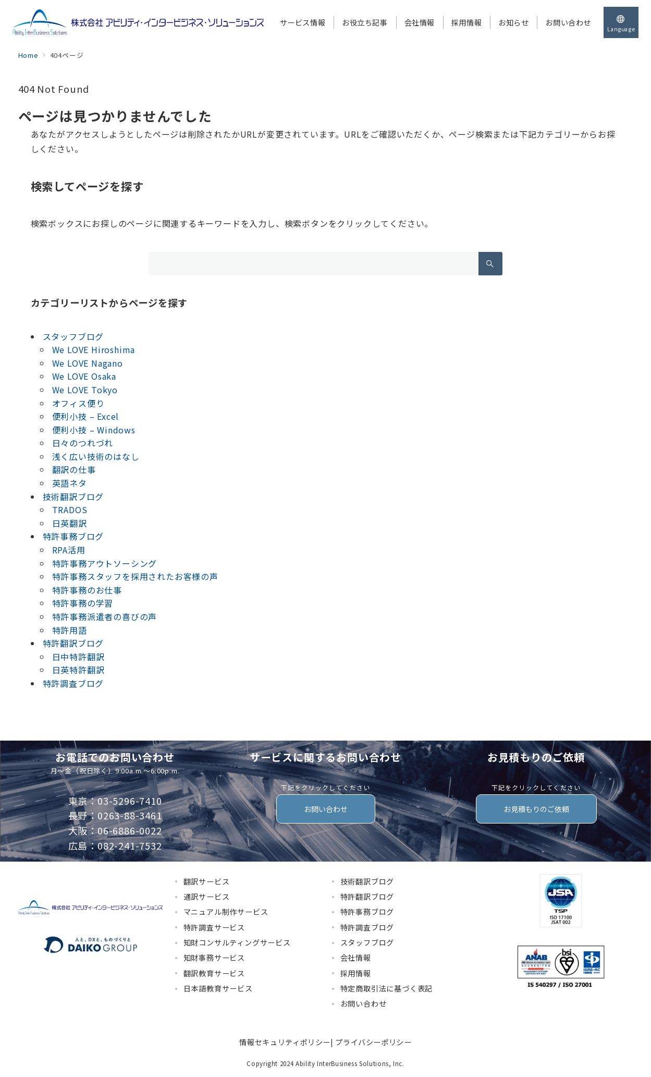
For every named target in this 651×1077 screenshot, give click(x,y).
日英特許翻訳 (78, 669)
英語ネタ (69, 483)
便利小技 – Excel (85, 416)
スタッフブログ (73, 336)
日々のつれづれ (83, 443)
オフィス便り (78, 403)
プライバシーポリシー (373, 1042)
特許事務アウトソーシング (104, 563)
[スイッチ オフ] (621, 22)
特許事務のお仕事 (87, 590)
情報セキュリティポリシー (284, 1042)
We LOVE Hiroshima (94, 349)
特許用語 (69, 630)
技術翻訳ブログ (73, 496)
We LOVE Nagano (87, 363)
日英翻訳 (69, 523)
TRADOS (70, 509)
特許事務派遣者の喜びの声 (104, 616)
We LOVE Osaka (84, 376)
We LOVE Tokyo (85, 389)
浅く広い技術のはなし (96, 456)
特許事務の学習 (83, 603)
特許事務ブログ (73, 536)
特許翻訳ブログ (73, 643)
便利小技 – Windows (94, 429)
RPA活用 (68, 549)
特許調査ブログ (73, 683)
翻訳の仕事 (74, 469)
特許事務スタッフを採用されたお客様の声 (135, 576)
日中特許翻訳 (78, 656)
